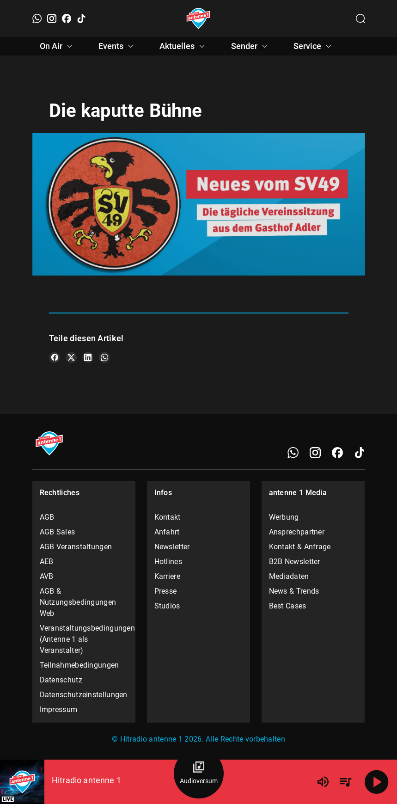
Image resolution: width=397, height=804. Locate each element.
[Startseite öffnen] (198, 18)
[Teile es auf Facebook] (54, 357)
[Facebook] (66, 18)
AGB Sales (57, 532)
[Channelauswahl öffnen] (360, 18)
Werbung (284, 517)
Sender (250, 46)
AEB (47, 561)
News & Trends (294, 591)
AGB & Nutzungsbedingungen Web (78, 602)
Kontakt (167, 517)
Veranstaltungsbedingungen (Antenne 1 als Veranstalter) (84, 639)
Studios (167, 605)
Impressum (59, 709)
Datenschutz (61, 679)
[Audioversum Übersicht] (199, 773)
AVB (47, 576)
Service (313, 46)
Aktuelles (183, 46)
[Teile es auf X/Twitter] (71, 357)
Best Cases (287, 605)
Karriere (167, 576)
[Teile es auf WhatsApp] (104, 357)
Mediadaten (289, 576)
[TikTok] (81, 18)
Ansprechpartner (297, 532)
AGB (47, 517)
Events (117, 46)
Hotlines (168, 561)
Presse (165, 591)
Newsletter (172, 546)
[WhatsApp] (37, 18)
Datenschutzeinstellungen (84, 694)
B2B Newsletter (294, 561)
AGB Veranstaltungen (76, 546)
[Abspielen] (377, 782)
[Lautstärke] (323, 781)
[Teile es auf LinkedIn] (87, 357)
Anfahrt (167, 532)
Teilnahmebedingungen (79, 665)
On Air (57, 46)
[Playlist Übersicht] (345, 781)
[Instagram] (51, 18)
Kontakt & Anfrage (300, 546)
